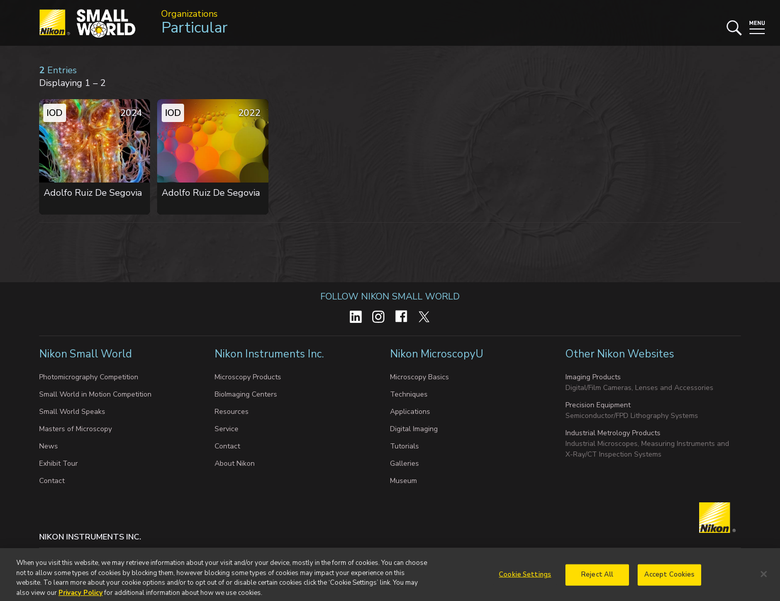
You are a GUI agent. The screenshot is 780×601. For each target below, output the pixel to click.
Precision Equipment (598, 405)
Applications (410, 411)
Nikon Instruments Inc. (270, 354)
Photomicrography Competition (88, 377)
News (48, 446)
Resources (232, 411)
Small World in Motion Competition (95, 394)
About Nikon (235, 463)
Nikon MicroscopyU (436, 354)
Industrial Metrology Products (613, 433)
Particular (194, 27)
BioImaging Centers (246, 394)
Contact (52, 481)
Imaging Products (593, 377)
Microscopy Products (248, 377)
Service (226, 429)
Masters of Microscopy (75, 429)
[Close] (764, 578)
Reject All (597, 578)
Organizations (189, 14)
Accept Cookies (669, 578)
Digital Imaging (414, 429)
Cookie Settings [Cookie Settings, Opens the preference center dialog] (525, 578)
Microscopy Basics (419, 377)
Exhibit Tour (58, 463)
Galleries (404, 463)
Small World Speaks (72, 411)
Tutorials (404, 446)
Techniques (409, 394)
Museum (403, 481)
